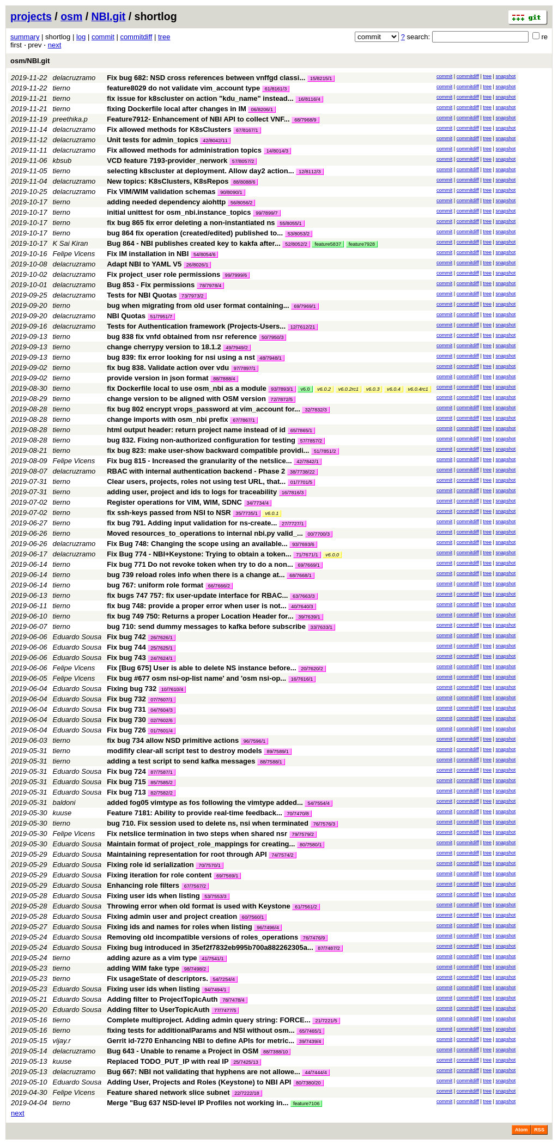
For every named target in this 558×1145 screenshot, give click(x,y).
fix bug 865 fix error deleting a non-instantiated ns (191, 223)
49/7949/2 (236, 347)
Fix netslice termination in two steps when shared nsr (197, 833)
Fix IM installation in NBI (148, 254)
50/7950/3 (272, 337)
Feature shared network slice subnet (168, 1092)
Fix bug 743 (126, 657)
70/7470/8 (297, 813)
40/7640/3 (302, 606)
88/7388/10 (275, 1052)
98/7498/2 (195, 969)
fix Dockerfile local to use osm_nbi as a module (186, 388)
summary (24, 37)
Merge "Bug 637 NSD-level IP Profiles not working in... (198, 1103)
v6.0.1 (271, 513)
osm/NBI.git (30, 61)
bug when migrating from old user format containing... (199, 305)
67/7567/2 (195, 886)
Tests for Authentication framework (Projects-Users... (197, 326)
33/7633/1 (321, 627)
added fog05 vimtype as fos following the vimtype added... (206, 802)
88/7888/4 (224, 378)
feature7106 (306, 1103)
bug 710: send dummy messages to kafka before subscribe (206, 626)
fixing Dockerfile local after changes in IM (176, 109)
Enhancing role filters (143, 885)
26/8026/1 (197, 265)
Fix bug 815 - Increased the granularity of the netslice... (200, 461)
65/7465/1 (310, 1031)
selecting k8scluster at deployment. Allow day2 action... (201, 171)
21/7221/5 (326, 1020)
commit (103, 37)
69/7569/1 (227, 876)
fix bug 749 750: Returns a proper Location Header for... (201, 616)
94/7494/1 (215, 989)
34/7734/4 (258, 503)
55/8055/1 (290, 223)
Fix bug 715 (126, 782)
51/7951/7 (161, 316)
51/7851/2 (325, 451)
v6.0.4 (394, 389)
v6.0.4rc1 (418, 389)
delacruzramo (74, 78)
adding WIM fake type (143, 968)
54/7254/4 (223, 979)
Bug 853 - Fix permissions (151, 285)
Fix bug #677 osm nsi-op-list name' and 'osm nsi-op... (197, 678)
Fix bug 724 (126, 771)
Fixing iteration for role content (159, 875)
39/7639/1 (309, 617)
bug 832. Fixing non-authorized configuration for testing (201, 440)
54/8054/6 (204, 254)
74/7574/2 (282, 855)
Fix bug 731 (126, 709)
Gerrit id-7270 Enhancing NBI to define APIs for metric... (201, 1041)
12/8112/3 (309, 171)
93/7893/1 (282, 389)
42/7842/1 (307, 461)
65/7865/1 (301, 430)
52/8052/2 (296, 244)
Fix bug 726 (126, 730)
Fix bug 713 (126, 792)
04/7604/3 (161, 710)
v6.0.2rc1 (348, 389)
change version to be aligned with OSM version (186, 399)
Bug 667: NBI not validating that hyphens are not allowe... (204, 1072)
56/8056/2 (241, 202)
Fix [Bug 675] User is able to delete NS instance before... (202, 668)
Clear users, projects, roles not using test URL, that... (197, 481)
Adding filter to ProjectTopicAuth (162, 999)
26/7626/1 (161, 637)
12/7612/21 (303, 327)
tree (164, 37)
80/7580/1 (311, 844)
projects (31, 16)
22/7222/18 (246, 1093)
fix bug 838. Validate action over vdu (168, 368)
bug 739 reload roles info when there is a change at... (197, 575)
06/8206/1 (261, 109)
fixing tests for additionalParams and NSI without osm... (201, 1030)
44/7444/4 (315, 1072)
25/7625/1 (161, 648)
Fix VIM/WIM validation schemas (161, 191)
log (81, 37)
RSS (539, 1129)
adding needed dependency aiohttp (166, 202)
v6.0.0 (332, 555)
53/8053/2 (299, 234)
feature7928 (362, 244)
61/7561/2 (306, 907)
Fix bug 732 (126, 699)
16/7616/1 (302, 679)
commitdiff (136, 37)
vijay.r (62, 1041)
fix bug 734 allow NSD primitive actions (173, 740)
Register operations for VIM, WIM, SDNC (174, 502)
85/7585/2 (161, 782)
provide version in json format (157, 378)
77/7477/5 (225, 1010)
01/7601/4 (161, 731)
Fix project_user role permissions (163, 274)
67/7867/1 (243, 420)
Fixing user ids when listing (153, 896)
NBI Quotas (126, 316)
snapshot (505, 76)
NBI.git (109, 16)
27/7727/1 (293, 523)
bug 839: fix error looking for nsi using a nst (181, 357)
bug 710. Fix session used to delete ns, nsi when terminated (207, 823)
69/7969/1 (305, 306)
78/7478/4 (233, 1000)
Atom (521, 1129)
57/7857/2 (311, 441)
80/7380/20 (308, 1083)
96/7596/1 (254, 741)
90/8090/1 (231, 192)
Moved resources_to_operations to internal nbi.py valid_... (206, 533)
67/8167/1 (247, 130)
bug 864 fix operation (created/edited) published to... (196, 233)
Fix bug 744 (126, 647)
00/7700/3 (319, 534)
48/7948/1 (270, 358)
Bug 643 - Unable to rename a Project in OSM (182, 1051)
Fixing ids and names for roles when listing (179, 927)
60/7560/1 (253, 917)
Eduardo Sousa (77, 637)
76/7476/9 (314, 938)
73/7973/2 (192, 296)
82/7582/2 (161, 793)
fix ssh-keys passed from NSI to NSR (169, 512)
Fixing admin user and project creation (172, 916)
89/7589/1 (277, 751)
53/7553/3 (215, 896)
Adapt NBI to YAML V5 (144, 264)
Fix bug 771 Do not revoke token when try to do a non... (201, 564)
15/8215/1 (321, 78)
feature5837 (327, 244)
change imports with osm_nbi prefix (167, 419)
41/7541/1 (212, 958)
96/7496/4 (267, 927)
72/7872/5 (282, 399)
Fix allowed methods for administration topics (184, 150)
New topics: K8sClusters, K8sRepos (167, 181)
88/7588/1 (271, 762)
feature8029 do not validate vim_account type (183, 88)
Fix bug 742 (126, 637)
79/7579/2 (303, 834)
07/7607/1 (161, 699)
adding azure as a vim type (152, 958)
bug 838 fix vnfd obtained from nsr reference (182, 336)
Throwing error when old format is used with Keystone (198, 906)
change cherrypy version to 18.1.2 (164, 347)
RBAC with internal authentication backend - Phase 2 (196, 471)
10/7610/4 (172, 689)
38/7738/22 (302, 472)
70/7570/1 (209, 865)
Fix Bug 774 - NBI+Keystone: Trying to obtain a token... (200, 554)
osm (71, 16)
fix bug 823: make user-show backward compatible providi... (209, 450)
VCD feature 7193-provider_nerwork (167, 160)
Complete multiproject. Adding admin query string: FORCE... (209, 1020)
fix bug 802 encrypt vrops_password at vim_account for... (204, 409)
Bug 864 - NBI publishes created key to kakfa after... (194, 243)
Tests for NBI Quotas (142, 295)
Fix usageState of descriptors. (157, 978)
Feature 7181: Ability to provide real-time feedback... (195, 813)
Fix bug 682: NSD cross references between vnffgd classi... (207, 78)
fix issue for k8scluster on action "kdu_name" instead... (201, 98)
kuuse (62, 813)
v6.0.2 (324, 389)
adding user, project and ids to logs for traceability (192, 492)
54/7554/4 (318, 803)
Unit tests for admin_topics (152, 140)
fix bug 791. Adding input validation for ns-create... (193, 523)
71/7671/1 (307, 555)
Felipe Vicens (74, 254)
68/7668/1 (300, 575)
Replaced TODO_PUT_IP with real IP (167, 1061)
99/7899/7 (266, 213)
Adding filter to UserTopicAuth (158, 1009)
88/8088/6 (244, 182)
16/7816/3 (293, 492)
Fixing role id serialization (150, 865)
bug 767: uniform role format (155, 585)
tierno (62, 88)
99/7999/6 (236, 275)
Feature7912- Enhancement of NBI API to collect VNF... (199, 119)
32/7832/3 (315, 410)
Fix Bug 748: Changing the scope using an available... (198, 544)
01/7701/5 (301, 482)
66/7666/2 (219, 586)
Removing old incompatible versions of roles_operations (202, 937)
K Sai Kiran (70, 243)
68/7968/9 (305, 120)
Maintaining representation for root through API (186, 854)
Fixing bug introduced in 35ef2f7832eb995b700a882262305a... (211, 947)
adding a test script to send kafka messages (181, 761)
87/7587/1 (161, 772)
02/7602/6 (161, 720)
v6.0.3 (373, 389)
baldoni (64, 802)
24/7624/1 (161, 658)
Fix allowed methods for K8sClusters (169, 129)
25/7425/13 (245, 1062)
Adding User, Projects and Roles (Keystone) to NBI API (199, 1082)
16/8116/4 (309, 99)
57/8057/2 (243, 161)
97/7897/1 (245, 368)
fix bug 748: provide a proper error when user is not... (197, 606)
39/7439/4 (310, 1041)
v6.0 (305, 389)
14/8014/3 (277, 151)
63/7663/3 (303, 596)
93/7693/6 (303, 544)
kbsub (62, 160)
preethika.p (70, 119)
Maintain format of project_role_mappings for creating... (202, 844)
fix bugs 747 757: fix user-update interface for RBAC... (198, 595)
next (55, 45)
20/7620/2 (312, 668)
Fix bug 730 (126, 720)
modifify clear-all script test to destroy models (184, 751)
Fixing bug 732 (131, 688)
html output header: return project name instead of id (196, 430)
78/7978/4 (210, 285)
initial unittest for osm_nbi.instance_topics (179, 212)
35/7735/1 (246, 513)
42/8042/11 (215, 140)
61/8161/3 (276, 89)
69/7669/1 (308, 565)
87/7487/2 (328, 948)
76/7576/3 (324, 824)
